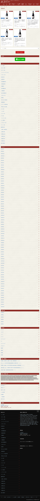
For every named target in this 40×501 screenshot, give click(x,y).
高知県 (2, 352)
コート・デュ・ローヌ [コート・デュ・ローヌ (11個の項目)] (18, 376)
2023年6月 (2, 192)
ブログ (34, 4)
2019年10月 (2, 233)
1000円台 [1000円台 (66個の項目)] (2, 375)
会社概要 (22, 4)
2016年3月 (2, 299)
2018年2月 (2, 254)
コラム (2, 111)
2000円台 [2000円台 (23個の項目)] (5, 375)
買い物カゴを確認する (20, 52)
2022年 (4, 6)
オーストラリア (3, 343)
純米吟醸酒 (3, 88)
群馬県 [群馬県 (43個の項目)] (21, 424)
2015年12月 (2, 306)
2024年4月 (2, 176)
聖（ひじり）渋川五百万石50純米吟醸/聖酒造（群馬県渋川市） (11, 363)
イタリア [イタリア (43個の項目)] (33, 375)
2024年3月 (2, 178)
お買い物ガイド (14, 4)
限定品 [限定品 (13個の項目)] (36, 424)
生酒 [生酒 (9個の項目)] (27, 423)
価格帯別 (3, 127)
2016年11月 (2, 283)
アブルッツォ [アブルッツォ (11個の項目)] (23, 375)
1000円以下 (2, 312)
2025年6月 (2, 160)
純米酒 (2, 79)
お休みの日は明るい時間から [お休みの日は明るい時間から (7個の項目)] (17, 375)
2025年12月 (2, 153)
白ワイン (3, 70)
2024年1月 (2, 183)
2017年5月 (2, 270)
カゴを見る (37, 4)
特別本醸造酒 (3, 81)
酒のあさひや (32, 499)
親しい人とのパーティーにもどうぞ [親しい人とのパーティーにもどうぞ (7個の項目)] (27, 424)
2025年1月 (2, 167)
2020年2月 (2, 226)
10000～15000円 (4, 129)
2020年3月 (2, 224)
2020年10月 (2, 219)
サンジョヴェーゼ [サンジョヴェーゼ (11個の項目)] (24, 376)
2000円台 (3, 483)
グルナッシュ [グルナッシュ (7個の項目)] (13, 376)
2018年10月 (2, 240)
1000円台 (3, 131)
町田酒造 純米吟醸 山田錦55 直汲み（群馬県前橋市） (10, 360)
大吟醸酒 (3, 90)
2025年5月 (2, 162)
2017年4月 (2, 272)
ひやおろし (3, 95)
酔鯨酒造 (3, 102)
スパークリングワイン (4, 72)
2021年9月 (2, 199)
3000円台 (3, 136)
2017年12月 (2, 258)
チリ (1, 341)
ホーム (4, 4)
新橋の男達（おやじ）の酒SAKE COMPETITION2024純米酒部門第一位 (12, 367)
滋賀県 (2, 350)
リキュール (3, 474)
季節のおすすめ (4, 106)
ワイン (7, 4)
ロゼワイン (3, 74)
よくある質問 (18, 4)
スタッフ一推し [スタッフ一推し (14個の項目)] (31, 376)
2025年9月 (2, 158)
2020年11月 (2, 217)
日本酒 (9, 4)
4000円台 (3, 138)
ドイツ (2, 334)
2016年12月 (2, 281)
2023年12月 (2, 185)
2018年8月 (2, 242)
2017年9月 (2, 265)
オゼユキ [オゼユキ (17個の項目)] (35, 375)
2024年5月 (2, 174)
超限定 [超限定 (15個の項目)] (32, 424)
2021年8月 (2, 201)
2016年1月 (2, 304)
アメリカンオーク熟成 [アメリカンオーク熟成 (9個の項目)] (28, 375)
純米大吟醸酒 (3, 442)
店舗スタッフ (3, 387)
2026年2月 (2, 151)
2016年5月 (2, 295)
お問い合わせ (30, 4)
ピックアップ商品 (4, 104)
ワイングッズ (3, 467)
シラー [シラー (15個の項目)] (28, 376)
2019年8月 (2, 235)
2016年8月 (2, 290)
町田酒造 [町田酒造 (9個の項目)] (30, 423)
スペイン (2, 336)
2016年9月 (2, 288)
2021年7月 (2, 203)
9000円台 (3, 490)
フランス (2, 329)
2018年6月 (2, 247)
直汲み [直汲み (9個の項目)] (33, 423)
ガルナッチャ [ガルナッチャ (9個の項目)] (9, 376)
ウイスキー (3, 113)
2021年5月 (2, 208)
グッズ (2, 115)
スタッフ (26, 4)
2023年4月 (2, 194)
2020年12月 (2, 215)
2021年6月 (2, 206)
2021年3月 (2, 210)
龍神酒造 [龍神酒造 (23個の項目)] (28, 425)
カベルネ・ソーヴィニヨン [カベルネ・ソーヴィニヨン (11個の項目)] (4, 376)
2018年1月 (2, 256)
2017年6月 (2, 267)
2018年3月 (2, 251)
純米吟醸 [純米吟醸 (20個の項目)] (35, 423)
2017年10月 (2, 263)
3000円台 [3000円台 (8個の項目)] (8, 375)
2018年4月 (2, 249)
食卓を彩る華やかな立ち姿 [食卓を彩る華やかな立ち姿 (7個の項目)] (23, 425)
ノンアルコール (3, 122)
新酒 (2, 97)
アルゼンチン (3, 345)
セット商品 (3, 120)
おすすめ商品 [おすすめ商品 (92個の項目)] (11, 375)
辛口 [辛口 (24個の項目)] (34, 424)
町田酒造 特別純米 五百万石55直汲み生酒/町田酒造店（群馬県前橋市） (13, 365)
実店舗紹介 (3, 396)
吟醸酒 (2, 86)
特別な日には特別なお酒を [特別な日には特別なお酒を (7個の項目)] (23, 423)
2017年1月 (2, 279)
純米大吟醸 (3, 143)
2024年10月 (2, 169)
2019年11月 (2, 231)
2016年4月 (2, 297)
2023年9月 (2, 190)
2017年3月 (2, 274)
